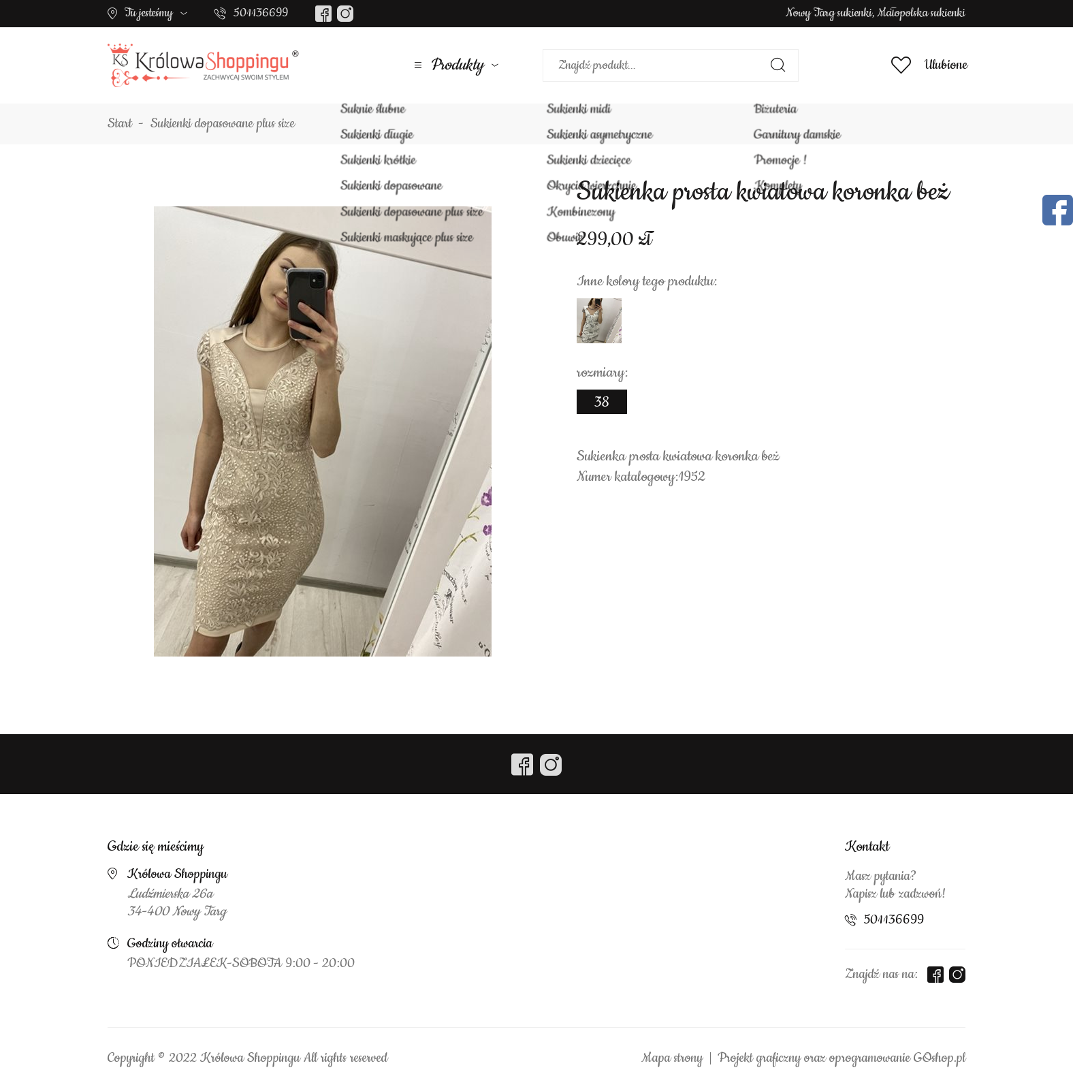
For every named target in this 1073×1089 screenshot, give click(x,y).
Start (120, 124)
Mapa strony (672, 1058)
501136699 (261, 13)
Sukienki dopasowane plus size (222, 124)
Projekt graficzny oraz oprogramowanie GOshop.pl (841, 1058)
